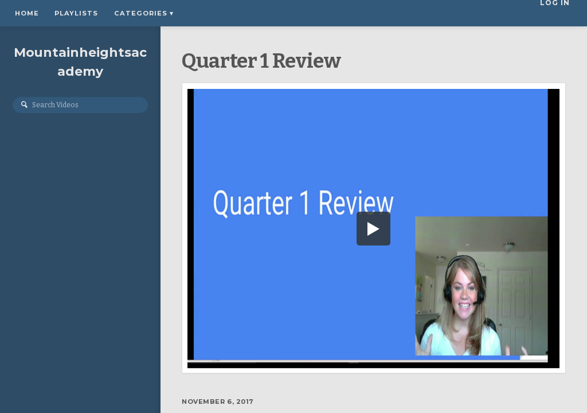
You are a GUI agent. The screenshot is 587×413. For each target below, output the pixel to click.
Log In (558, 13)
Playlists (76, 13)
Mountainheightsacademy (80, 65)
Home (27, 13)
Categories (144, 13)
